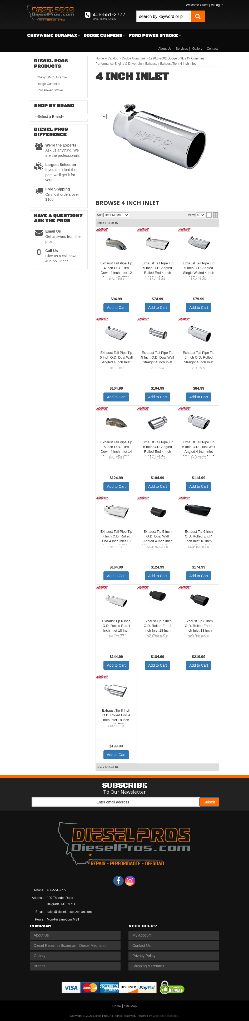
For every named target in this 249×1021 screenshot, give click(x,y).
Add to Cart (116, 307)
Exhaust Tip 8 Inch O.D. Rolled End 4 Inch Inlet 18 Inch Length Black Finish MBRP (198, 630)
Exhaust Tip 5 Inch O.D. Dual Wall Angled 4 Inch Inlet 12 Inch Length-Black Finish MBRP (157, 541)
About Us (164, 49)
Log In (217, 5)
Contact (212, 49)
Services (182, 49)
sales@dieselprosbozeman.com (69, 912)
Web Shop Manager (165, 1015)
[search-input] (164, 16)
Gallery (197, 49)
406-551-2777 (57, 890)
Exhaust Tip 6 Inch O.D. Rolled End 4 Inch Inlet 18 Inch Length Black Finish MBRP (198, 541)
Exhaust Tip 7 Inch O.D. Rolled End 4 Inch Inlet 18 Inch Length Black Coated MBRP (157, 630)
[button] (170, 16)
